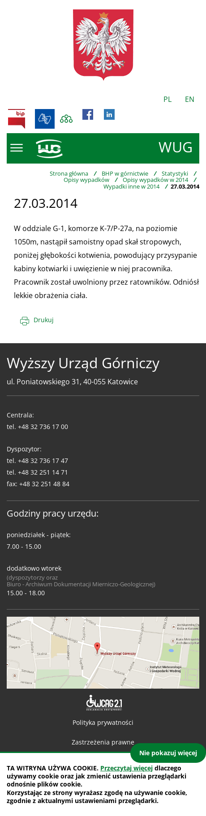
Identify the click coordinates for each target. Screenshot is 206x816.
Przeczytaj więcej (126, 768)
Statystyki (175, 173)
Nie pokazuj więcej (168, 753)
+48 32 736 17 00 (43, 426)
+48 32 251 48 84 (44, 484)
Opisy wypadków (86, 180)
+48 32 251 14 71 (43, 472)
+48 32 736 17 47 (43, 460)
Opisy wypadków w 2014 (155, 180)
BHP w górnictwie (125, 173)
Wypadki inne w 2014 (131, 186)
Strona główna (69, 173)
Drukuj (44, 319)
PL (167, 99)
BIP (16, 119)
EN (189, 99)
